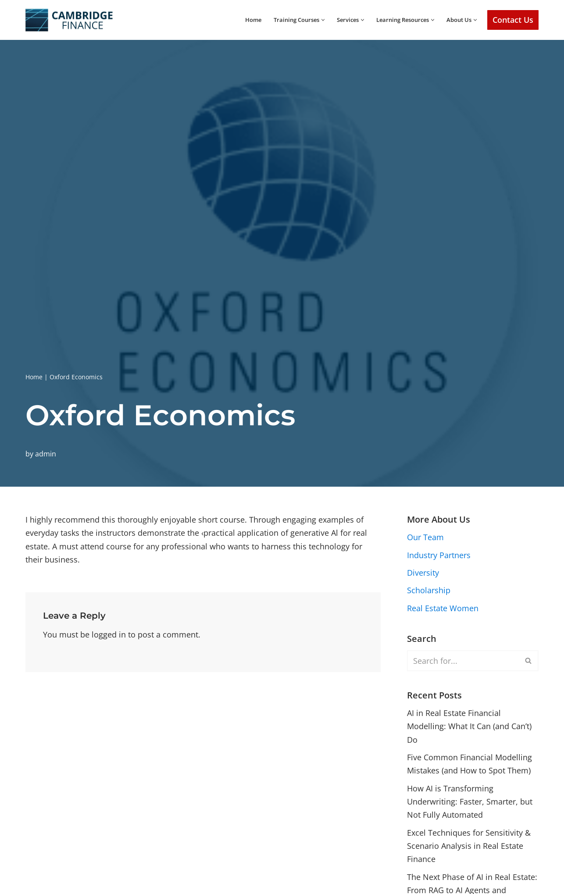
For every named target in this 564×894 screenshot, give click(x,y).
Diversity (423, 573)
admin (45, 453)
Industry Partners (439, 555)
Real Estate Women (442, 608)
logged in (109, 635)
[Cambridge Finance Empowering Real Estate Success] (69, 20)
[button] (312, 19)
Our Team (425, 537)
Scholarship (428, 590)
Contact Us (513, 19)
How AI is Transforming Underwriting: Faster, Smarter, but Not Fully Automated (469, 803)
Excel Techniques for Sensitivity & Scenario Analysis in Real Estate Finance (469, 847)
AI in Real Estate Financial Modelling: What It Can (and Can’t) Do (469, 727)
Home (237, 20)
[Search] (463, 661)
